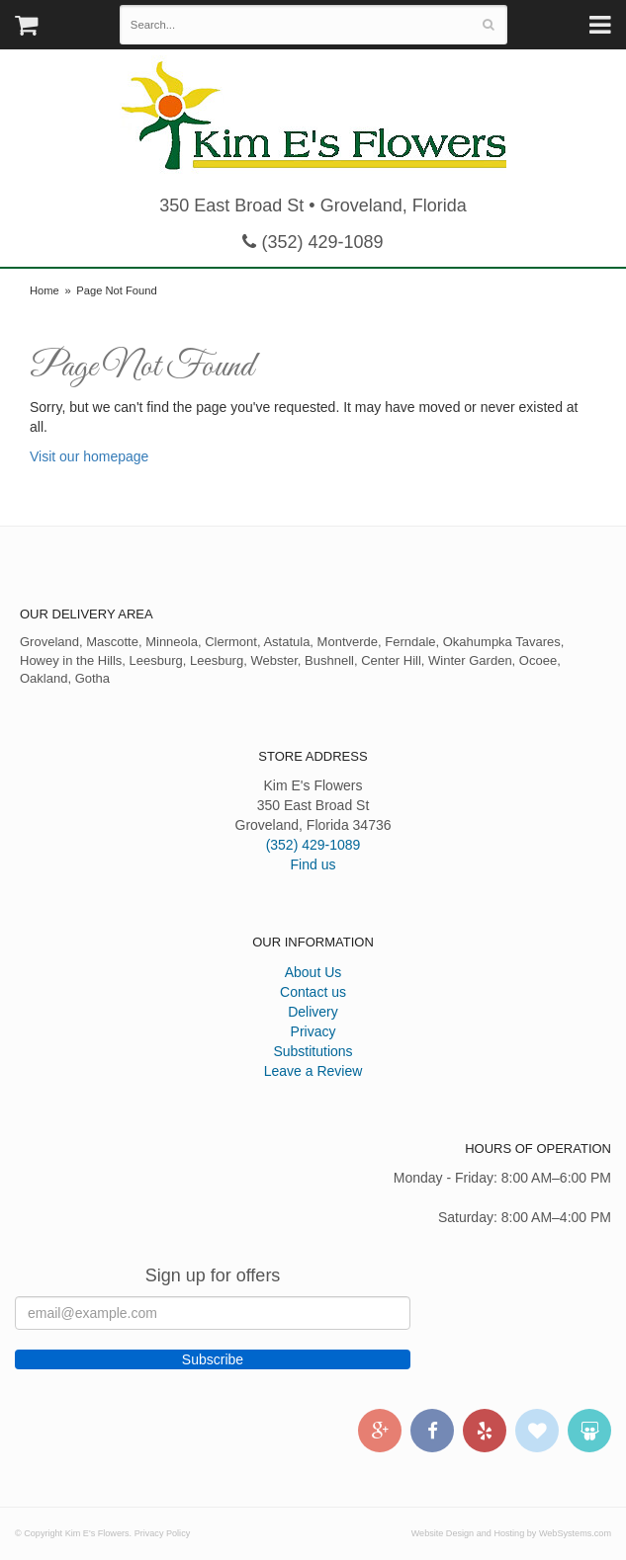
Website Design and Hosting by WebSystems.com (511, 1533)
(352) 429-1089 (312, 242)
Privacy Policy (162, 1533)
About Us (313, 972)
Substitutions (312, 1051)
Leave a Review (313, 1071)
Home (44, 290)
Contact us (313, 992)
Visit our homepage (89, 456)
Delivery (313, 1012)
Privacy (313, 1031)
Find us (313, 864)
